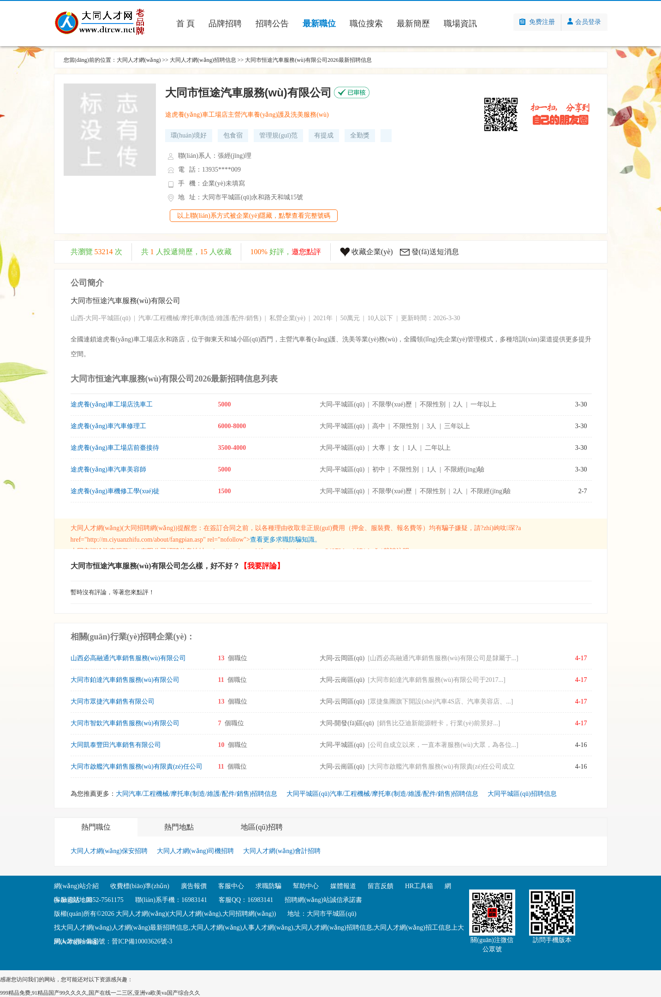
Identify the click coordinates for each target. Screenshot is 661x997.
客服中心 (231, 886)
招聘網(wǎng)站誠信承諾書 (323, 899)
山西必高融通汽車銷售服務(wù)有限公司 (128, 658)
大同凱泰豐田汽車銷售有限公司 (116, 744)
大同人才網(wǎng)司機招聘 (195, 851)
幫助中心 (306, 886)
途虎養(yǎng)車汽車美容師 (108, 469)
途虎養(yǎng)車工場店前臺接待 (115, 447)
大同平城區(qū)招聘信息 (522, 793)
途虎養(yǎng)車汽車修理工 (108, 426)
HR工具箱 (419, 886)
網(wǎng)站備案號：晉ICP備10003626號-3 (113, 941)
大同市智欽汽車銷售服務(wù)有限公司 (125, 723)
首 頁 (185, 23)
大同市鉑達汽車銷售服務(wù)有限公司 (125, 679)
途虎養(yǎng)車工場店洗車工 (112, 404)
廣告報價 (194, 886)
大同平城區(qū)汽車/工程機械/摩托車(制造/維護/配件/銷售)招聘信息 (382, 793)
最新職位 (319, 23)
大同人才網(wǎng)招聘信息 (203, 60)
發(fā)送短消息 (435, 252)
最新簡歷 (413, 23)
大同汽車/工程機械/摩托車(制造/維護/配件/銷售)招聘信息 (197, 793)
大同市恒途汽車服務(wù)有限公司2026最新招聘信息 (308, 60)
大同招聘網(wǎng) (149, 528)
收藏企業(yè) (372, 252)
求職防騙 (268, 886)
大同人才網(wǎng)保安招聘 (109, 851)
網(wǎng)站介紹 (76, 886)
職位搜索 (366, 23)
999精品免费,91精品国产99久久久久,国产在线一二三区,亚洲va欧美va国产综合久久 (100, 993)
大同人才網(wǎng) (139, 60)
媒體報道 (343, 886)
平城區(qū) (116, 318)
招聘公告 (272, 23)
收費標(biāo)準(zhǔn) (139, 886)
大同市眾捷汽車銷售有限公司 (113, 701)
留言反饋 (380, 886)
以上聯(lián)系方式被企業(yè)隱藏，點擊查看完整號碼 (254, 215)
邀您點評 (306, 252)
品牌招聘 (225, 23)
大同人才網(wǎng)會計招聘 (281, 851)
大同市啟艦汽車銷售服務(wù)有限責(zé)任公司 (136, 766)
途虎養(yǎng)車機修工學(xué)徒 (115, 491)
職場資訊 (460, 23)
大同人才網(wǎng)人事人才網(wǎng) (242, 927)
